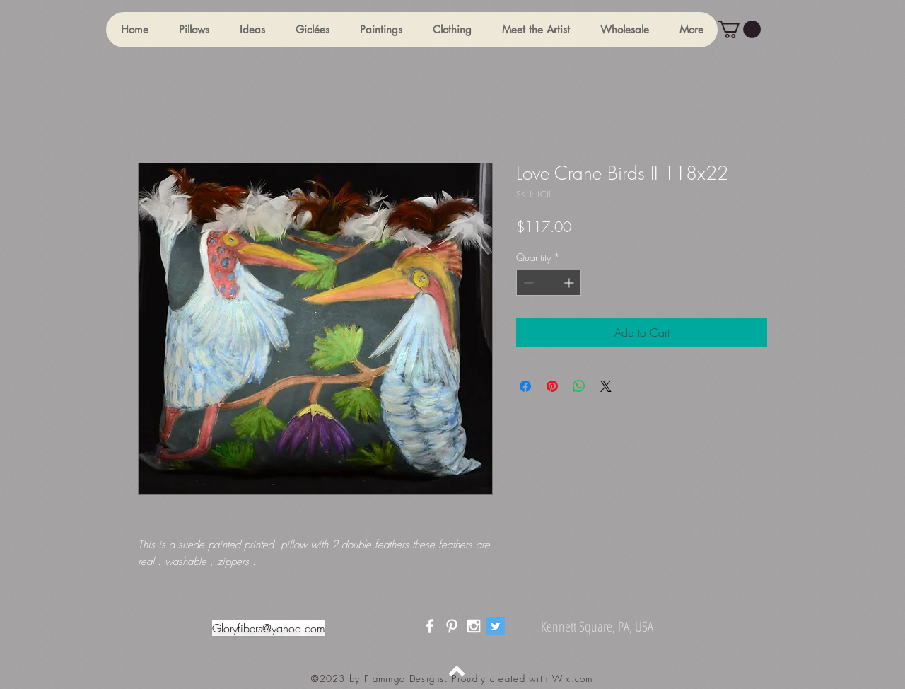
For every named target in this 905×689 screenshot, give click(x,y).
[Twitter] (495, 626)
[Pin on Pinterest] (552, 386)
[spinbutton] (548, 282)
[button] (193, 29)
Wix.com (572, 678)
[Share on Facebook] (525, 386)
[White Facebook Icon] (430, 626)
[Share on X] (605, 386)
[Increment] (570, 282)
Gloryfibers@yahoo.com (268, 628)
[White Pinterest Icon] (452, 626)
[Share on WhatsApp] (579, 386)
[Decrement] (527, 282)
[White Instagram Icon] (474, 626)
